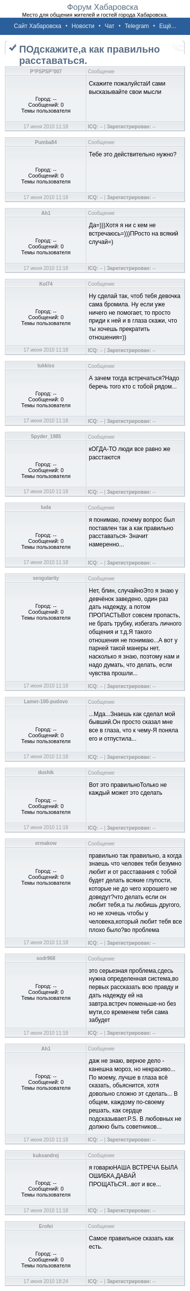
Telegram (137, 26)
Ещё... (167, 26)
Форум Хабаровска (102, 6)
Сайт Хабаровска (37, 26)
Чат (109, 26)
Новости (83, 26)
